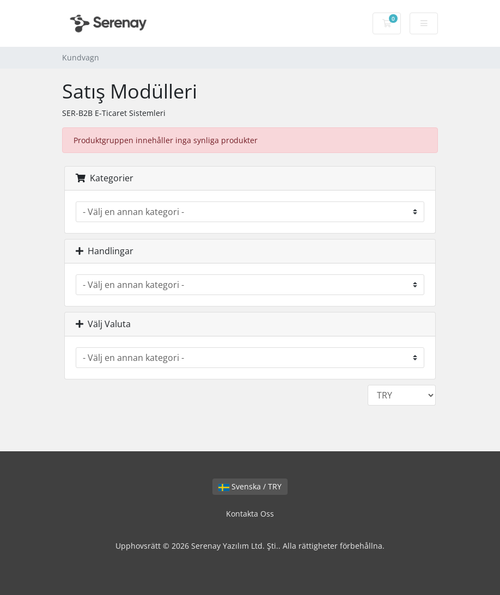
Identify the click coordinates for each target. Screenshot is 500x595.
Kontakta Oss (250, 513)
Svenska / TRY (250, 486)
